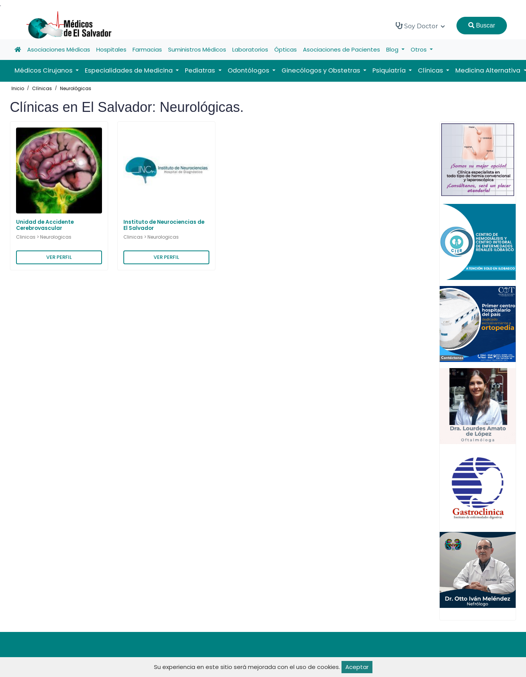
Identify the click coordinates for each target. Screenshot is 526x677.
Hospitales (111, 49)
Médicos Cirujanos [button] (44, 70)
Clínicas (42, 88)
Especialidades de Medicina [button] (129, 70)
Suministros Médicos (197, 49)
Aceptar (357, 667)
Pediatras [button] (201, 70)
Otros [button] (419, 49)
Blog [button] (393, 49)
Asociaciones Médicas (58, 49)
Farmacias (147, 49)
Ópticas (285, 49)
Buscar (481, 25)
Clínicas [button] (431, 70)
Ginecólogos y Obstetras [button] (322, 70)
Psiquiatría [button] (389, 70)
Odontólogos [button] (249, 70)
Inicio (17, 88)
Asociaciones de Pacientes (341, 49)
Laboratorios (250, 49)
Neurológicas (75, 88)
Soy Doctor (420, 26)
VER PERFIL (59, 257)
